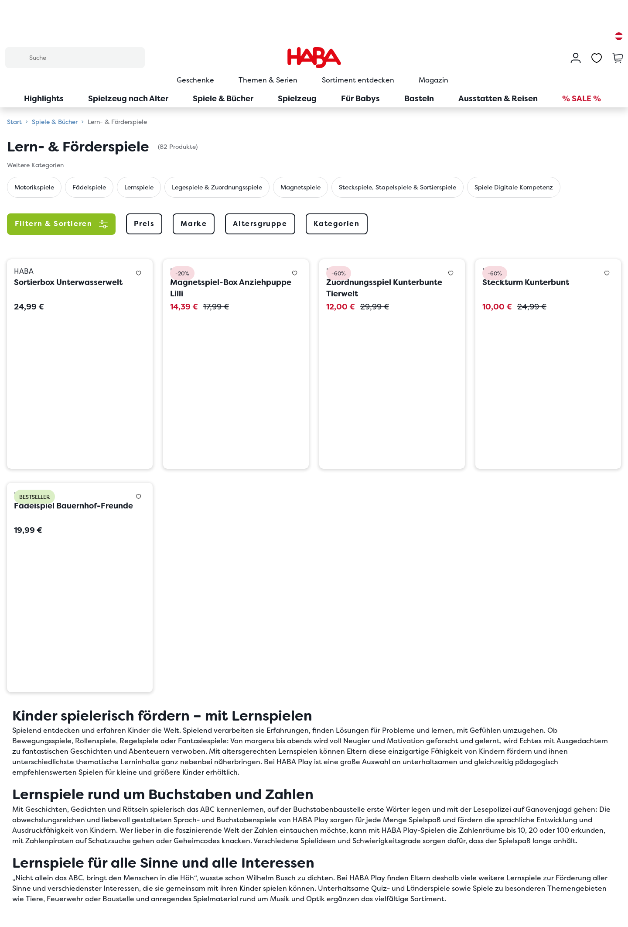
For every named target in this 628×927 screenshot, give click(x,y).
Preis (144, 223)
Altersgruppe (260, 223)
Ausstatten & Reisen (498, 98)
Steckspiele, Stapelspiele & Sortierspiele (397, 187)
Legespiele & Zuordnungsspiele (217, 187)
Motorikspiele (34, 187)
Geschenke (195, 80)
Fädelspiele (89, 187)
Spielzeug (297, 98)
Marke (194, 223)
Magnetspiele (300, 187)
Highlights (44, 98)
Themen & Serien (268, 80)
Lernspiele (139, 187)
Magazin (433, 80)
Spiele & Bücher (223, 98)
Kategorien (337, 223)
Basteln (419, 98)
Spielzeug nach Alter (128, 98)
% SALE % (581, 98)
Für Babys (360, 98)
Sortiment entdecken (358, 80)
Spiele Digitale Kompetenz (513, 187)
